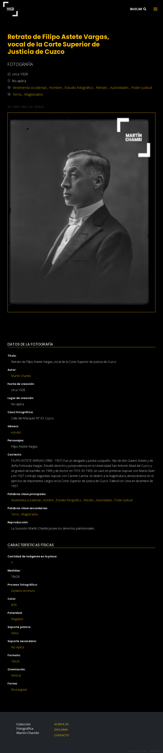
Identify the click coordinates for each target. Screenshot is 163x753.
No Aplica (17, 647)
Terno (15, 514)
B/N (14, 605)
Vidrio (15, 633)
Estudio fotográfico (69, 500)
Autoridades (104, 500)
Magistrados (29, 514)
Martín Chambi (10, 9)
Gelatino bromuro (23, 591)
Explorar (61, 729)
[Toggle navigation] (155, 9)
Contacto (61, 735)
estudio (16, 432)
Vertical (16, 675)
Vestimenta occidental (26, 500)
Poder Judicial (123, 500)
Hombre (48, 500)
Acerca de (61, 724)
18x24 (15, 661)
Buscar (138, 9)
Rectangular (19, 689)
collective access (136, 751)
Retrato (89, 500)
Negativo (17, 619)
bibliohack (155, 751)
